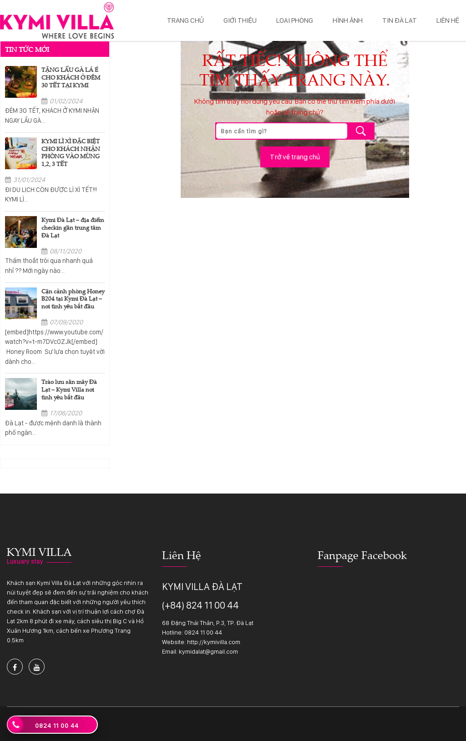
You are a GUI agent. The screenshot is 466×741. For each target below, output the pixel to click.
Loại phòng (294, 20)
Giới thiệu (240, 20)
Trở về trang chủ (295, 156)
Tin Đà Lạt (399, 20)
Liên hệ (447, 20)
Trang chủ (185, 20)
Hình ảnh (348, 20)
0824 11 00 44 (203, 632)
